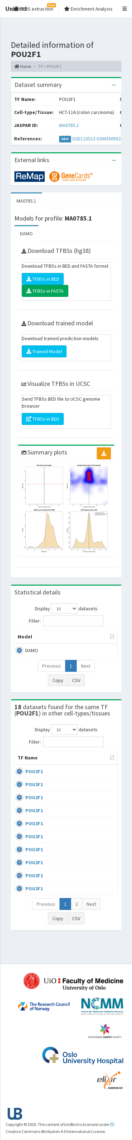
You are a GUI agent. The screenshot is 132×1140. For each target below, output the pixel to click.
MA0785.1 (69, 125)
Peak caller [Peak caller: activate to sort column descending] (59, 636)
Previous (51, 666)
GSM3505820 (109, 138)
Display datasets (66, 608)
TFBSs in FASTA (45, 291)
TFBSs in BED (42, 279)
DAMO (26, 233)
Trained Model (44, 351)
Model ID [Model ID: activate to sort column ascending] (96, 636)
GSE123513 (83, 138)
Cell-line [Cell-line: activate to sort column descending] (59, 765)
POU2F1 (34, 778)
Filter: (66, 621)
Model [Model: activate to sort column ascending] (25, 636)
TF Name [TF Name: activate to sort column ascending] (24, 761)
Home (22, 66)
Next (85, 666)
